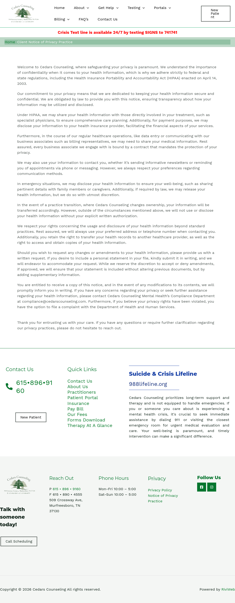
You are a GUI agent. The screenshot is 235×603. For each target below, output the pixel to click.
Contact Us (79, 381)
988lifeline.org (148, 384)
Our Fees (77, 414)
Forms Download (86, 419)
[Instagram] (211, 486)
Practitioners (81, 392)
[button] (84, 8)
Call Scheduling (19, 541)
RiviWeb (228, 589)
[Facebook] (201, 486)
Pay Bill (75, 408)
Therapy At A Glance (89, 425)
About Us (77, 386)
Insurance (78, 403)
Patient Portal (82, 397)
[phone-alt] (31, 386)
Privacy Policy (160, 490)
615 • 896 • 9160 (67, 488)
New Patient (31, 417)
